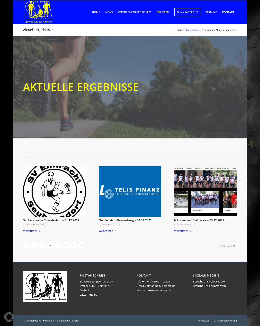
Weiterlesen (32, 231)
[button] (9, 317)
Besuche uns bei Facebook (209, 281)
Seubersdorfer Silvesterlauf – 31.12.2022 (51, 220)
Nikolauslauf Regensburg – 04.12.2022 (125, 220)
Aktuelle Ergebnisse (38, 30)
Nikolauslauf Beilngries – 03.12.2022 (199, 220)
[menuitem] (96, 12)
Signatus (74, 320)
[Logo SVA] (38, 12)
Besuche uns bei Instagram (209, 286)
